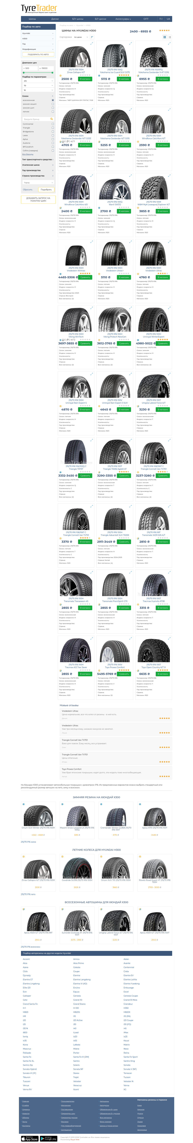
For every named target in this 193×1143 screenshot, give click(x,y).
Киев (139, 1105)
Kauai (126, 1040)
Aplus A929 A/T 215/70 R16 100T (154, 933)
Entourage (129, 987)
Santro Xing (129, 1061)
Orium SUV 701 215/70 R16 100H (116, 880)
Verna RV (27, 1089)
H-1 (24, 1008)
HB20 (25, 1012)
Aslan (126, 959)
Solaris (76, 1065)
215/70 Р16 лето (28, 894)
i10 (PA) (127, 1016)
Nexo (126, 1049)
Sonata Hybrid (30, 1069)
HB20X (127, 1012)
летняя (26, 111)
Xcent (76, 1089)
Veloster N (128, 1081)
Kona (25, 1044)
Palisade (27, 1053)
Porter (76, 1053)
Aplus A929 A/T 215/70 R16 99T (38, 933)
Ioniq (25, 1036)
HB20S (76, 1012)
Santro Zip (28, 1065)
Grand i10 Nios (130, 1000)
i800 (25, 1032)
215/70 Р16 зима (28, 842)
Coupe (76, 971)
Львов (140, 1122)
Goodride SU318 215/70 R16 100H (77, 880)
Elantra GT (28, 979)
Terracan (128, 1073)
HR (24, 1016)
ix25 (125, 1036)
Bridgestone (28, 131)
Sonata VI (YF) (29, 1073)
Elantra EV (129, 975)
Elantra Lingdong (31, 983)
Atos (25, 963)
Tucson (127, 1077)
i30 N (25, 1028)
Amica (76, 959)
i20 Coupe (128, 1020)
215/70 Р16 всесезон (30, 947)
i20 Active (78, 1020)
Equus (76, 992)
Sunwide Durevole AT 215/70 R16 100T (77, 934)
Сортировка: (66, 37)
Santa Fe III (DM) (81, 1057)
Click (25, 971)
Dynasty (27, 975)
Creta (126, 971)
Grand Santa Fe (30, 1004)
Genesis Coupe (131, 996)
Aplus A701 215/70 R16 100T (154, 828)
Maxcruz (27, 1049)
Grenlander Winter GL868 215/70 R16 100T (116, 829)
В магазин (85, 79)
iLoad (75, 1032)
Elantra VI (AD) (80, 983)
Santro (76, 1061)
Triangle (26, 128)
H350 (126, 1008)
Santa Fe (27, 1057)
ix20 (75, 1036)
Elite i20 (27, 987)
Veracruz (77, 1085)
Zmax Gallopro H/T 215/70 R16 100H (38, 880)
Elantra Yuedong (132, 983)
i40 (74, 1028)
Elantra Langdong (81, 979)
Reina (126, 1053)
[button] (123, 19)
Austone (26, 143)
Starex (76, 1073)
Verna (126, 1085)
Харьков (140, 1109)
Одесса (140, 1118)
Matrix (127, 1044)
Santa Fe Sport (131, 1057)
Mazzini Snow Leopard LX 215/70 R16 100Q (77, 829)
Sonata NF (78, 1069)
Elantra (76, 975)
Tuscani (26, 1081)
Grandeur (128, 1004)
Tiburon (26, 1077)
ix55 (75, 1040)
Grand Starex (79, 1004)
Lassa (25, 135)
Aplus (25, 139)
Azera (25, 967)
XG (125, 1089)
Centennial (129, 967)
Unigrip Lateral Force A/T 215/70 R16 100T (116, 934)
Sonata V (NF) (130, 1069)
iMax (126, 1032)
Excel (126, 992)
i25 (24, 1024)
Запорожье (142, 1130)
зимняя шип (28, 108)
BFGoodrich (28, 147)
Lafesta (76, 1044)
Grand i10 (77, 1000)
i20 (24, 1020)
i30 (74, 1024)
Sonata (127, 1065)
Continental (28, 124)
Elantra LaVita (130, 979)
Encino (76, 987)
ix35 (25, 1040)
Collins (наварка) (30, 150)
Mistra (76, 1049)
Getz (25, 1000)
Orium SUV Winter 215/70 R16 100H (38, 828)
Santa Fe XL (28, 1061)
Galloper (27, 996)
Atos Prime (78, 963)
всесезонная (29, 100)
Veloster (77, 1081)
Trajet (76, 1077)
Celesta (76, 967)
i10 (74, 1016)
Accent (26, 959)
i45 (125, 1028)
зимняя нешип (30, 104)
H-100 (76, 1008)
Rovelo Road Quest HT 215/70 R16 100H (154, 881)
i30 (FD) (127, 1024)
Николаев (141, 1126)
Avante (127, 963)
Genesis (77, 996)
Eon (25, 992)
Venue (26, 1085)
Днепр (140, 1113)
